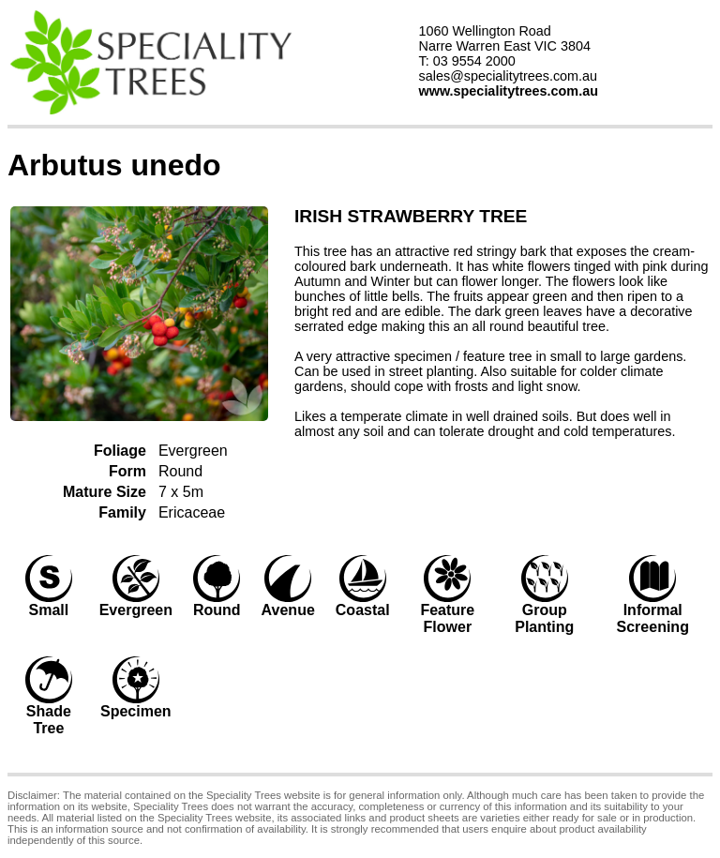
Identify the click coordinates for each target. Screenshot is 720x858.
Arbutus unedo (114, 165)
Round (180, 471)
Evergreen (193, 451)
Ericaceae (191, 512)
